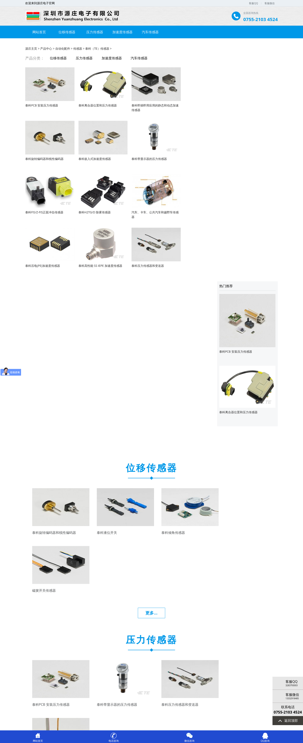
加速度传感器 (122, 32)
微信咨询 (189, 739)
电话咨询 (114, 739)
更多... (151, 357)
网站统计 (240, 724)
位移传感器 (66, 32)
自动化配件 (62, 48)
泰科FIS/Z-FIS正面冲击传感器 (144, 158)
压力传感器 (94, 32)
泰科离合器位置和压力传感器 (94, 105)
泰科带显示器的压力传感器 (92, 158)
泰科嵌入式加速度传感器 (41, 158)
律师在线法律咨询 (220, 724)
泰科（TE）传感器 (97, 48)
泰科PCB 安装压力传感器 (41, 105)
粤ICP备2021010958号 (116, 724)
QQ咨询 (265, 739)
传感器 (77, 48)
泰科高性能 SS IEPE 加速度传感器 (147, 212)
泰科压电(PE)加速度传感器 (92, 212)
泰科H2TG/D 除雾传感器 (191, 158)
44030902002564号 (162, 724)
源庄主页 (31, 48)
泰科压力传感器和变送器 (191, 212)
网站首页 (39, 32)
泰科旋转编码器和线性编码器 (194, 105)
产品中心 (46, 48)
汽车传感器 (150, 32)
